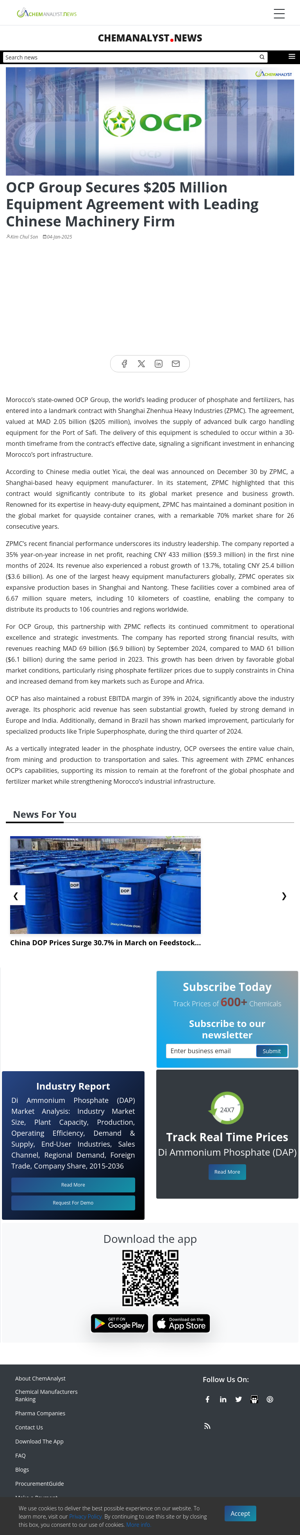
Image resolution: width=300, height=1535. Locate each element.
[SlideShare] (254, 1398)
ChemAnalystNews (150, 37)
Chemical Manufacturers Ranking (46, 1395)
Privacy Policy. (86, 1516)
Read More (227, 1171)
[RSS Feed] (207, 1425)
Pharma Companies (40, 1413)
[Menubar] (279, 13)
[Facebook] (207, 1398)
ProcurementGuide (39, 1483)
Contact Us (29, 1427)
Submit (272, 1051)
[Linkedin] (223, 1398)
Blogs (22, 1469)
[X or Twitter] (239, 1398)
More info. (138, 1524)
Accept (240, 1513)
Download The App (39, 1441)
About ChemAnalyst (40, 1378)
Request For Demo (73, 1202)
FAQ (20, 1455)
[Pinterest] (270, 1398)
